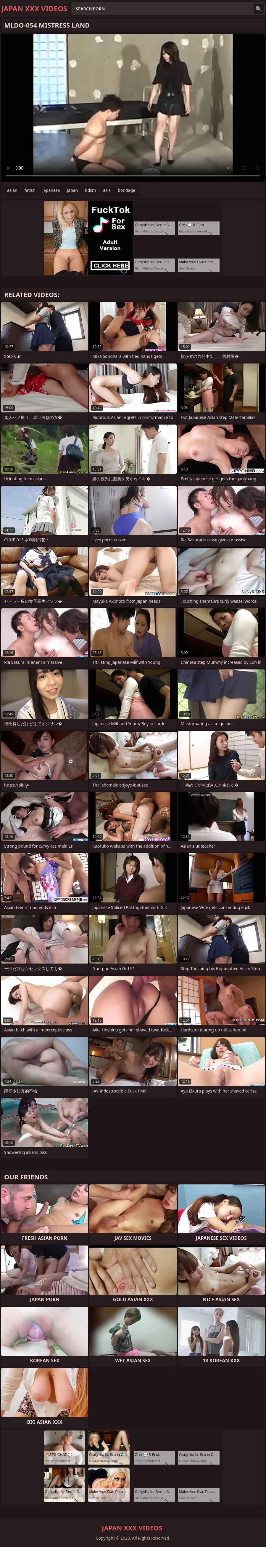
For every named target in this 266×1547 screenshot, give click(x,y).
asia (107, 190)
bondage (126, 190)
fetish (30, 190)
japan (72, 190)
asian (12, 190)
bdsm (90, 190)
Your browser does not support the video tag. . (133, 108)
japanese (51, 190)
